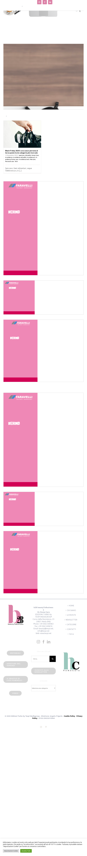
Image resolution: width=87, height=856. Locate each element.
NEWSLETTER (71, 620)
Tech (16, 161)
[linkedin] (50, 2)
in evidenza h (31, 157)
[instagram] (39, 2)
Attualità (28, 155)
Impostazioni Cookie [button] (11, 851)
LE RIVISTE (71, 615)
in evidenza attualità (19, 157)
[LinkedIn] (48, 641)
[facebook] (45, 2)
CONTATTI (71, 629)
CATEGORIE (71, 624)
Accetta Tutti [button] (26, 851)
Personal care (9, 161)
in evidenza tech (24, 159)
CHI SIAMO (71, 610)
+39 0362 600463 (46, 624)
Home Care (35, 155)
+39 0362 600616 (45, 626)
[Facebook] (43, 641)
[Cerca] (53, 659)
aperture (22, 155)
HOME (71, 606)
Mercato (33, 159)
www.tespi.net (45, 633)
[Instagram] (38, 641)
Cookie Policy (69, 716)
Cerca (71, 634)
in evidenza (8, 157)
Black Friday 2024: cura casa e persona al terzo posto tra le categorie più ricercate (21, 152)
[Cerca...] (40, 659)
